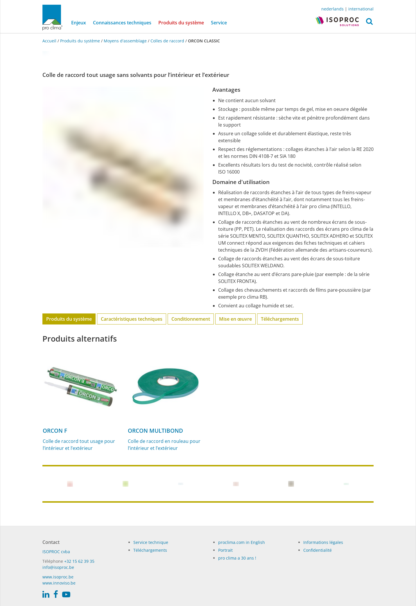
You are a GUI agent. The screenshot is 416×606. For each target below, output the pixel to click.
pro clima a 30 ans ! (237, 558)
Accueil (50, 41)
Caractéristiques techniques (131, 319)
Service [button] (219, 22)
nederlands (332, 9)
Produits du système (182, 22)
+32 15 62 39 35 (79, 561)
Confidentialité (317, 550)
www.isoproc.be (57, 577)
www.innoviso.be (59, 583)
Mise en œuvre (235, 319)
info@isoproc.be (58, 567)
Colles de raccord (167, 41)
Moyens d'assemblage (125, 41)
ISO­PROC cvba (56, 551)
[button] (369, 23)
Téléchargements (280, 319)
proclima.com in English (241, 542)
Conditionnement (190, 319)
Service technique (150, 542)
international (361, 9)
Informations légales (323, 542)
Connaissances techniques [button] (122, 22)
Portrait (225, 550)
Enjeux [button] (78, 22)
